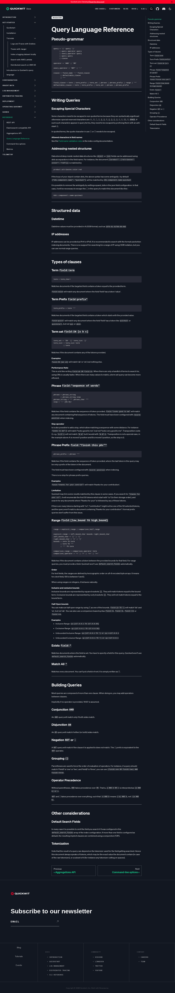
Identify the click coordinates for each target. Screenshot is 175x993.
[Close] (172, 2)
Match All (154, 94)
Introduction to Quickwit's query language (20, 72)
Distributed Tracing (59, 970)
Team (143, 961)
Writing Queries (154, 23)
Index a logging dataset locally (23, 54)
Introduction (9, 17)
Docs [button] (134, 9)
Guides (6, 112)
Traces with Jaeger (18, 49)
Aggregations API (14, 133)
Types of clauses (154, 52)
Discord (99, 957)
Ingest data (8, 85)
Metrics (10, 149)
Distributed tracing (13, 96)
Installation (11, 33)
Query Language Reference (18, 138)
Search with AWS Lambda (21, 59)
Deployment (9, 101)
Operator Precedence (158, 116)
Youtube (99, 970)
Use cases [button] (100, 9)
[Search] (151, 9)
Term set (159, 64)
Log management (11, 91)
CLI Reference (56, 975)
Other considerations (156, 120)
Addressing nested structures (157, 34)
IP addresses (155, 48)
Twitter (99, 966)
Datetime (153, 44)
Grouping (155, 113)
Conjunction (156, 101)
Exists (156, 90)
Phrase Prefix (160, 78)
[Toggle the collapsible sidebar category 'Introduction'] (35, 17)
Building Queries (154, 97)
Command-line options (16, 144)
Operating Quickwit (12, 107)
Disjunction (155, 105)
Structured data (154, 40)
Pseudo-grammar (155, 19)
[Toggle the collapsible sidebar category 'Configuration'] (35, 80)
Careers (144, 957)
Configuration (10, 80)
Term (156, 55)
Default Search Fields (158, 124)
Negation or (157, 109)
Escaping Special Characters (156, 28)
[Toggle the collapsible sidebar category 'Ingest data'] (35, 85)
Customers (114, 9)
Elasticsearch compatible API (19, 128)
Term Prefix (160, 59)
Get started (9, 22)
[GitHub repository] (157, 9)
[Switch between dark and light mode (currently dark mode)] (170, 9)
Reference (8, 117)
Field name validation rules (70, 141)
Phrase (159, 71)
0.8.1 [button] (143, 9)
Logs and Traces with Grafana (23, 44)
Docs (18, 8)
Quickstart (11, 28)
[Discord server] (164, 9)
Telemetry (8, 154)
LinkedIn (99, 961)
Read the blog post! (96, 2)
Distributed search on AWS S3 (23, 65)
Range (159, 84)
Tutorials (10, 38)
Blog (125, 9)
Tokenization (155, 128)
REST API (11, 122)
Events (19, 965)
